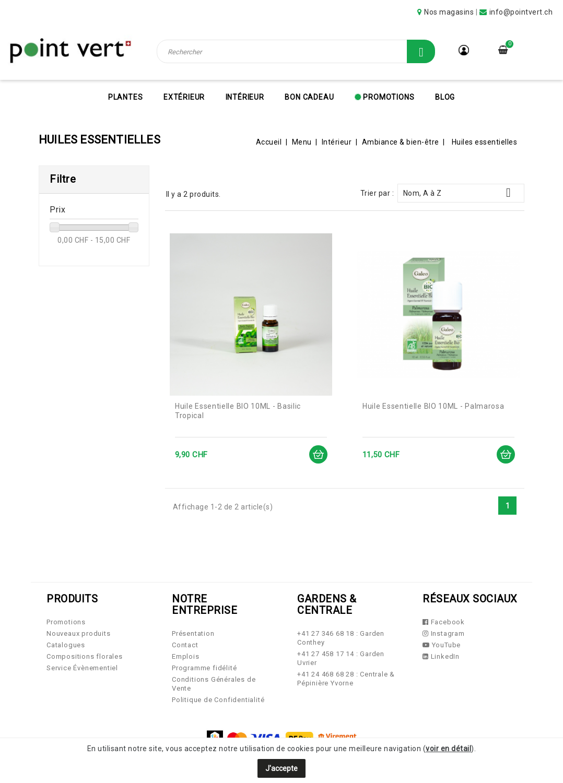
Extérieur (184, 97)
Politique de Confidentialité (218, 700)
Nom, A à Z (461, 192)
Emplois (186, 656)
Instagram (444, 633)
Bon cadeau (309, 97)
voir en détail (448, 748)
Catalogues (65, 645)
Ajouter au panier (318, 454)
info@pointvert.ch (521, 12)
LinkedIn (441, 656)
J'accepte (281, 768)
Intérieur (245, 97)
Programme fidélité (204, 668)
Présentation (193, 633)
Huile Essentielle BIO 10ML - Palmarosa (433, 406)
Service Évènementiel (82, 668)
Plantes (125, 97)
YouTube (442, 645)
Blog (445, 97)
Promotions (388, 97)
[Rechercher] (296, 51)
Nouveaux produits (78, 633)
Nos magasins (449, 12)
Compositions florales (84, 656)
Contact (185, 645)
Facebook (444, 622)
